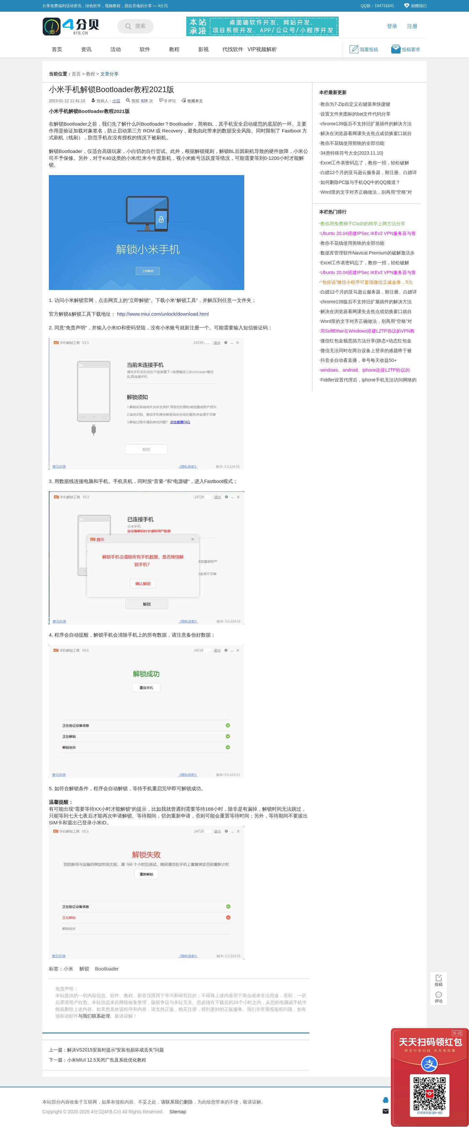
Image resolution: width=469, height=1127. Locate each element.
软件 (145, 49)
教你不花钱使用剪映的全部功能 (352, 143)
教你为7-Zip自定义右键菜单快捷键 (355, 104)
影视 (203, 49)
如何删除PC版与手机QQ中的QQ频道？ (360, 182)
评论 (439, 1001)
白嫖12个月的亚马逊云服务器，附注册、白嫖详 (368, 172)
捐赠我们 (415, 5)
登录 (392, 26)
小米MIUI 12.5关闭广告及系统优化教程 (106, 1060)
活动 (115, 49)
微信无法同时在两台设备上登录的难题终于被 (366, 350)
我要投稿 (363, 49)
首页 (57, 49)
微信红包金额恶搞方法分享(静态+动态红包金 (365, 340)
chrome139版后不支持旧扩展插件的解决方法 (366, 123)
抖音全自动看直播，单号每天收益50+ (358, 360)
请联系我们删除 (177, 1102)
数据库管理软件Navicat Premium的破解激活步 (367, 252)
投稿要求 (405, 49)
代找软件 (232, 49)
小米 (68, 968)
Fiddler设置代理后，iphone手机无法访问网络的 (368, 379)
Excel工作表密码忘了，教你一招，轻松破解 (364, 162)
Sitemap (177, 1111)
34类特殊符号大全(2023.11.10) (351, 153)
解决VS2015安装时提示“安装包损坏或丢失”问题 (115, 1049)
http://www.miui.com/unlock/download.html (163, 314)
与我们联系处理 (94, 1016)
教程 (174, 49)
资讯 (86, 49)
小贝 (116, 101)
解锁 (84, 968)
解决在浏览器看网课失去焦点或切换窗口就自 (366, 133)
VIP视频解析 (262, 49)
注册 (412, 26)
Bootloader (107, 968)
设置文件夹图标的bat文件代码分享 (355, 114)
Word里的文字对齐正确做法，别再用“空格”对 (366, 192)
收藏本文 (195, 101)
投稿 (439, 984)
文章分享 (109, 73)
